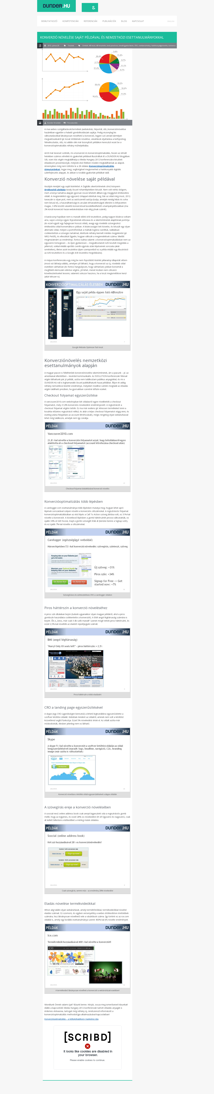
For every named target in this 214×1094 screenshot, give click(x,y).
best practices (112, 45)
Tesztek (71, 45)
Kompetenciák (70, 21)
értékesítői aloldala (55, 189)
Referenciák (90, 21)
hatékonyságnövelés (159, 45)
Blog (124, 21)
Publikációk (109, 21)
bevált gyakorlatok (126, 45)
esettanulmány (145, 45)
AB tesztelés (101, 45)
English (170, 21)
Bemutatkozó (49, 21)
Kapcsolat (138, 21)
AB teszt (92, 45)
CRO (136, 45)
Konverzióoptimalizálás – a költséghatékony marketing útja (71, 1019)
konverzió (173, 45)
